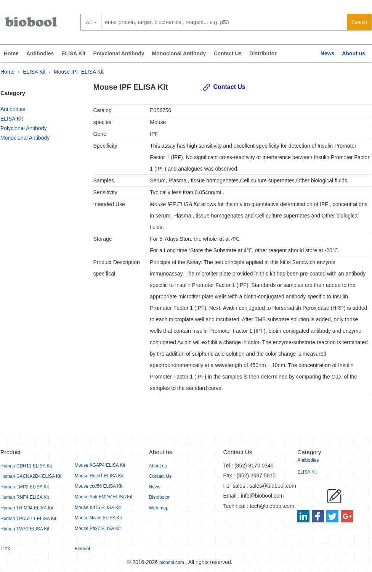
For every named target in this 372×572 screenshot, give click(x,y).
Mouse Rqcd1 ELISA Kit (99, 476)
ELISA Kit (73, 53)
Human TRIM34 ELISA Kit (26, 508)
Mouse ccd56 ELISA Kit (98, 486)
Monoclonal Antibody (179, 53)
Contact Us (227, 53)
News (328, 53)
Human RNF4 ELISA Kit (24, 497)
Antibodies (40, 53)
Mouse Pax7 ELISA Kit (98, 528)
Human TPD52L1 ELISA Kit (28, 518)
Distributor (263, 53)
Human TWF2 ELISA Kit (25, 529)
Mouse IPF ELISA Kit (79, 72)
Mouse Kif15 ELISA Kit (98, 507)
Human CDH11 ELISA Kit (26, 466)
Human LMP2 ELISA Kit (24, 487)
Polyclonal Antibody (118, 53)
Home (11, 53)
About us (353, 53)
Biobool (82, 548)
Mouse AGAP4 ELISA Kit (100, 465)
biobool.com (171, 562)
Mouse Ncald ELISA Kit (98, 517)
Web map (158, 508)
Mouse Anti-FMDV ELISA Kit (103, 496)
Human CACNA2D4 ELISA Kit (30, 476)
